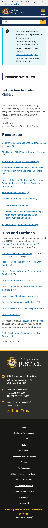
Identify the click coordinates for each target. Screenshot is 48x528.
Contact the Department (17, 390)
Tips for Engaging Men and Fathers (18, 302)
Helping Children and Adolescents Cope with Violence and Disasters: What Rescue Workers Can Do (24, 214)
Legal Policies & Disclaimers (24, 456)
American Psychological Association (21, 161)
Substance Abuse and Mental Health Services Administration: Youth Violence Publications (24, 171)
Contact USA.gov (24, 517)
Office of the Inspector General (24, 474)
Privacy (24, 462)
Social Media (12, 406)
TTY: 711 (12, 396)
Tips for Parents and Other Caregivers (20, 308)
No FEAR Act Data (24, 480)
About (24, 427)
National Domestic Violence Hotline (20, 244)
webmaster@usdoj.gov (27, 54)
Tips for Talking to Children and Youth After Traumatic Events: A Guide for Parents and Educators (22, 183)
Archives (24, 439)
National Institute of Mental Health (20, 199)
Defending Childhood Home (20, 76)
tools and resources (34, 321)
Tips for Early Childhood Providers (18, 296)
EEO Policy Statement (24, 486)
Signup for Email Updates (19, 402)
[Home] (15, 15)
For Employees (24, 468)
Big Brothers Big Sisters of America (20, 224)
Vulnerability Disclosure (24, 492)
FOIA (24, 445)
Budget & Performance (24, 433)
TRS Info (23, 396)
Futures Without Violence (15, 192)
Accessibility (24, 451)
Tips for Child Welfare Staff (15, 280)
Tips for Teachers (10, 314)
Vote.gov (24, 503)
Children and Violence (17, 205)
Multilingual (24, 497)
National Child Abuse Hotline (17, 253)
